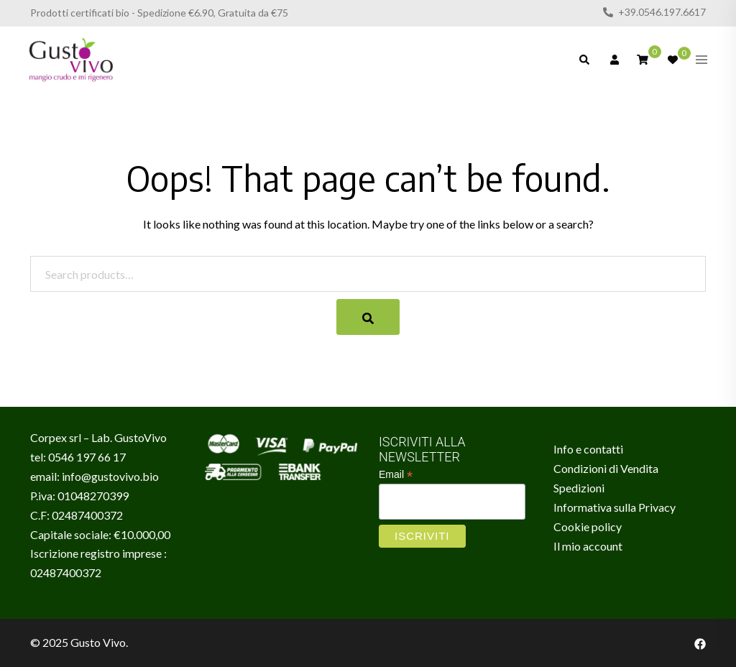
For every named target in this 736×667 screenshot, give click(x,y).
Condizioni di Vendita (605, 468)
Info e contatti (588, 449)
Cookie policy (587, 526)
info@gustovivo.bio (110, 476)
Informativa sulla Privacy (614, 507)
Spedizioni (578, 487)
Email (396, 475)
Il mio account (587, 546)
